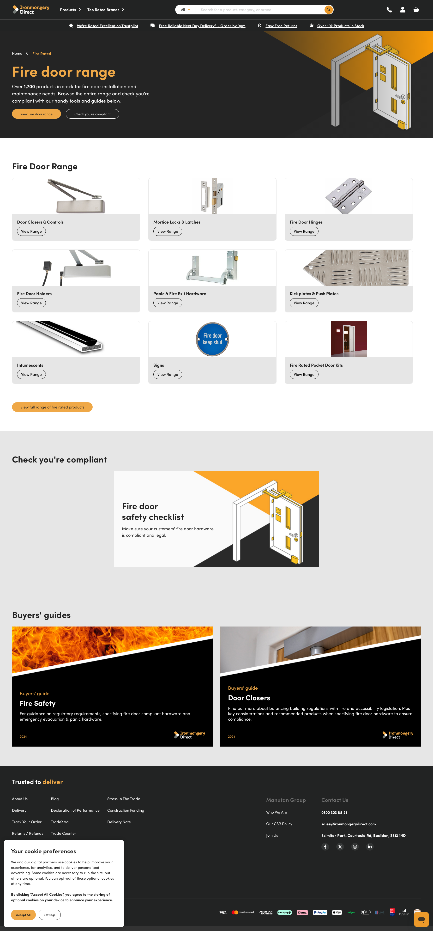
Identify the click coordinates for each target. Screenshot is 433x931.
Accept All (23, 915)
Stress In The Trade (123, 798)
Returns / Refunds (27, 833)
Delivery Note (119, 821)
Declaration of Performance (75, 810)
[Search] (329, 10)
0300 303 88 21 (334, 812)
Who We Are (276, 812)
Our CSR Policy (279, 823)
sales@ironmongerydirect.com (348, 823)
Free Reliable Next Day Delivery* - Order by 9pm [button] (198, 25)
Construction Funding (125, 810)
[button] (36, 9)
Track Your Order (27, 821)
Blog (55, 798)
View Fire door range (36, 114)
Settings (50, 915)
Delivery (19, 810)
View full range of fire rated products (52, 407)
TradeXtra (60, 821)
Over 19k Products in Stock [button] (336, 25)
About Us (20, 798)
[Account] (403, 9)
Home (17, 53)
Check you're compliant (92, 114)
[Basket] (416, 9)
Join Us (272, 835)
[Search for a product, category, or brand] (264, 9)
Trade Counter (63, 833)
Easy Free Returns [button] (277, 25)
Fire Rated (41, 53)
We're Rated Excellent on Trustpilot (103, 25)
